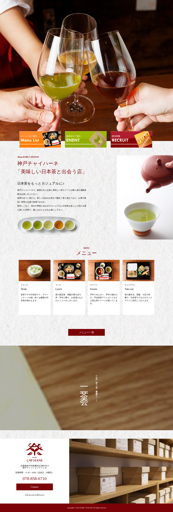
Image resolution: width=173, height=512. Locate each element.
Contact (35, 486)
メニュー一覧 (86, 332)
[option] (86, 70)
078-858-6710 (35, 478)
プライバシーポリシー (34, 495)
